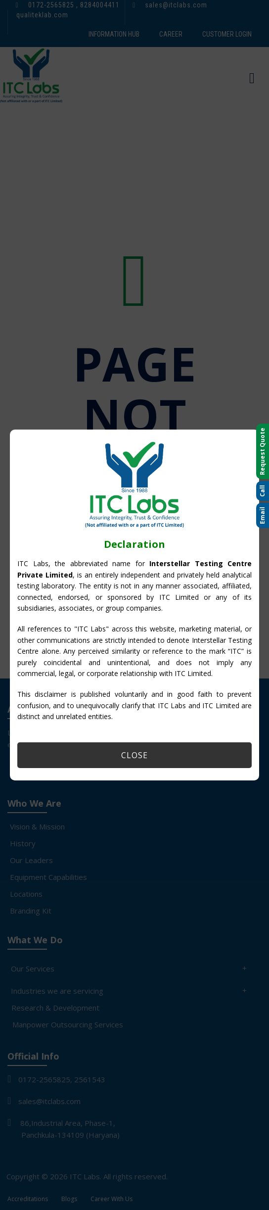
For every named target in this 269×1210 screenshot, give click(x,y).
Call (262, 491)
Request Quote (262, 451)
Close (134, 755)
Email (262, 515)
